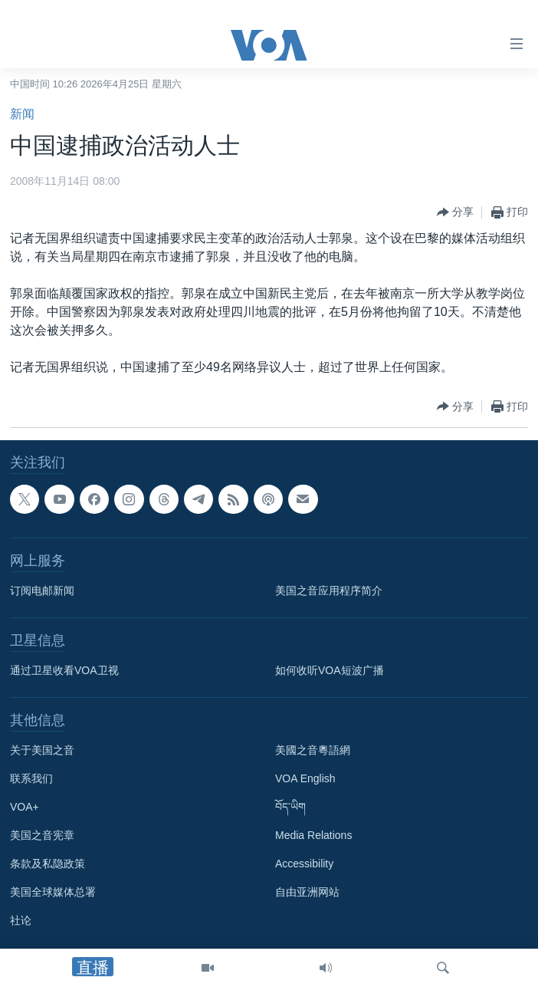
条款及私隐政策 (47, 863)
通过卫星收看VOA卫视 (64, 670)
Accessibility (304, 863)
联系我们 (31, 778)
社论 (20, 920)
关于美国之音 (42, 750)
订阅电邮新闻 (42, 590)
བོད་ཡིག (290, 807)
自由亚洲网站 (307, 892)
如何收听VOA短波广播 (329, 670)
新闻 (22, 113)
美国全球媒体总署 (53, 892)
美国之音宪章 (42, 835)
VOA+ (24, 807)
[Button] (455, 212)
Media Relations (313, 835)
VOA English (305, 778)
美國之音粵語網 (312, 750)
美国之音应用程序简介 (328, 590)
